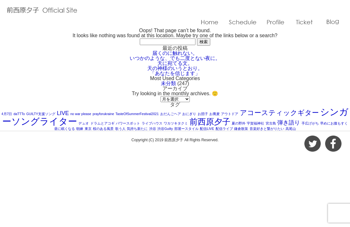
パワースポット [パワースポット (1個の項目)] (128, 123)
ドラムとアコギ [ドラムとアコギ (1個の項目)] (102, 123)
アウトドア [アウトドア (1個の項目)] (229, 114)
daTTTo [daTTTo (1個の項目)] (19, 114)
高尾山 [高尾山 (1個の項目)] (290, 129)
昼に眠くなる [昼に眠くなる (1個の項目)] (64, 129)
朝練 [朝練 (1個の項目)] (79, 129)
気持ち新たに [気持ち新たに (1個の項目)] (137, 129)
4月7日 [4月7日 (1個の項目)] (7, 114)
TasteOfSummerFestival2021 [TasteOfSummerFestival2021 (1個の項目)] (137, 114)
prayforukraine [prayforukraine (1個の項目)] (103, 114)
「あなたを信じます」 (175, 73)
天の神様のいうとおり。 (175, 68)
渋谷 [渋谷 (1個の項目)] (152, 129)
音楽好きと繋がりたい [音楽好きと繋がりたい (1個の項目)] (267, 129)
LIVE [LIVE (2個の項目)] (63, 113)
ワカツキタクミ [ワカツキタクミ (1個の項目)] (176, 123)
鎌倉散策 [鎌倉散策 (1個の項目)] (241, 129)
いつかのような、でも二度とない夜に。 (175, 58)
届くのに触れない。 (175, 53)
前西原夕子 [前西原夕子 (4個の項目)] (209, 121)
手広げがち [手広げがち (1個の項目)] (310, 123)
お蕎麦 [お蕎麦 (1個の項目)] (214, 114)
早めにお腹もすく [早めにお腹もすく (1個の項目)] (334, 123)
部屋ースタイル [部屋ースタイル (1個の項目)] (186, 129)
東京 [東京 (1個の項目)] (88, 129)
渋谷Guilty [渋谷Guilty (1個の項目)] (165, 129)
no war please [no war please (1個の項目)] (80, 114)
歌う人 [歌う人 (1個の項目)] (120, 129)
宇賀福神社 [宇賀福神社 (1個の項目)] (255, 123)
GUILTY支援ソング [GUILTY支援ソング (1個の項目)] (41, 114)
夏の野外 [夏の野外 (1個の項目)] (239, 123)
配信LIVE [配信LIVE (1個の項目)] (207, 129)
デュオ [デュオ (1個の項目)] (83, 123)
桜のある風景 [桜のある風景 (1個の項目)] (103, 129)
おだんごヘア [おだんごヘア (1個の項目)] (170, 114)
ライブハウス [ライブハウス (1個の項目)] (152, 123)
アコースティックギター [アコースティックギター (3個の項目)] (279, 113)
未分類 (168, 83)
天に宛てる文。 (175, 63)
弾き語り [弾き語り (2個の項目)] (288, 122)
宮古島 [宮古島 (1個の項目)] (271, 123)
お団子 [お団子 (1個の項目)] (203, 114)
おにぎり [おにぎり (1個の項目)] (189, 114)
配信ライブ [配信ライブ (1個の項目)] (224, 129)
